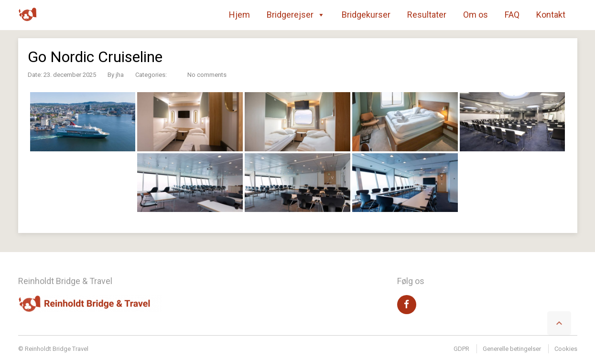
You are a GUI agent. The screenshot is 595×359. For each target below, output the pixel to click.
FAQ (512, 15)
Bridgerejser (296, 15)
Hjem (239, 15)
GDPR (461, 348)
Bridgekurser (366, 15)
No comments (207, 74)
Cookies (565, 348)
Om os (475, 15)
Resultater (426, 15)
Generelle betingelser (512, 348)
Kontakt (550, 15)
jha (120, 74)
